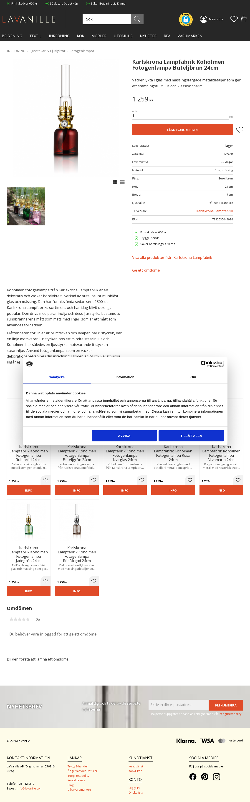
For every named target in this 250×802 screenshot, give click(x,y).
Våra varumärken (79, 789)
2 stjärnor (15, 619)
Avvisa (124, 436)
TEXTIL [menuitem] (35, 35)
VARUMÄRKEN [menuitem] (190, 35)
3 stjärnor (20, 619)
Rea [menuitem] (167, 35)
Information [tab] (125, 377)
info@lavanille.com (29, 788)
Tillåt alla (191, 436)
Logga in (134, 788)
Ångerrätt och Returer (82, 771)
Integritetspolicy (78, 776)
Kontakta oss (76, 780)
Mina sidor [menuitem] (216, 19)
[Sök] (137, 19)
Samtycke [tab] (57, 377)
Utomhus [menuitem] (123, 35)
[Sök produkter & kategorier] (112, 19)
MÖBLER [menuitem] (98, 35)
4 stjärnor (24, 619)
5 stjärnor (28, 619)
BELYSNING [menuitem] (12, 35)
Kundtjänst (136, 766)
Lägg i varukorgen (182, 130)
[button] (234, 19)
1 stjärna (11, 619)
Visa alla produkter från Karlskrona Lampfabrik (172, 257)
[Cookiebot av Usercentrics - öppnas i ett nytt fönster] (204, 364)
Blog (70, 785)
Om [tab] (193, 377)
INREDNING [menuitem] (59, 35)
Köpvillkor (135, 771)
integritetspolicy (230, 714)
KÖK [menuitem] (80, 35)
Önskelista (136, 792)
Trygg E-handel (78, 766)
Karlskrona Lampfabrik (214, 211)
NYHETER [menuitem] (148, 35)
